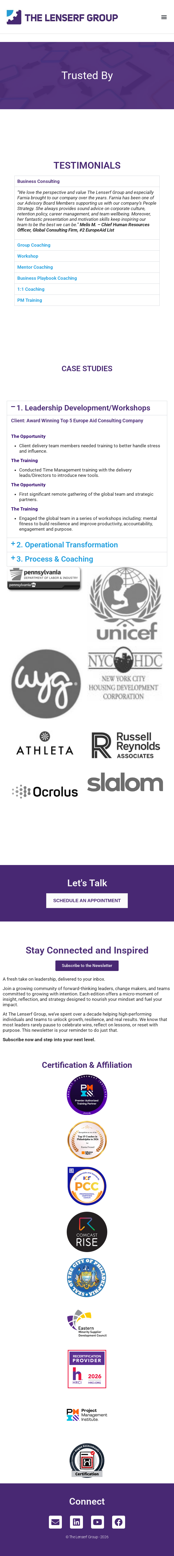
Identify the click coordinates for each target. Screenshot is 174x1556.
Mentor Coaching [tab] (35, 267)
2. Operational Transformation (67, 544)
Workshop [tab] (27, 256)
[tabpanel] (87, 213)
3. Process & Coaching (54, 559)
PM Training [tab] (29, 300)
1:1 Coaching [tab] (31, 289)
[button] (164, 16)
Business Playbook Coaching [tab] (47, 278)
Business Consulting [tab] (38, 181)
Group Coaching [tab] (34, 245)
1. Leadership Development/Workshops (83, 407)
